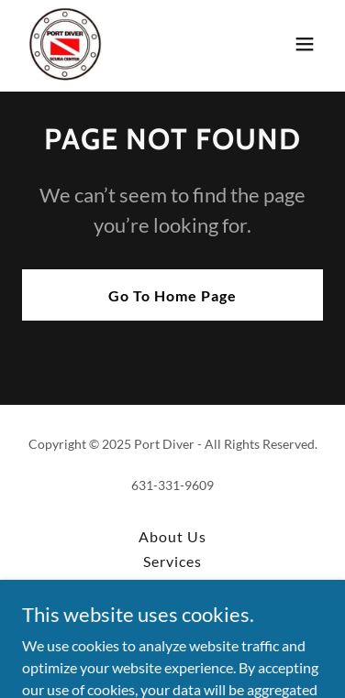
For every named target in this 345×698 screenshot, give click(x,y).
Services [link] (172, 561)
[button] (304, 44)
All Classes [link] (172, 585)
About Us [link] (172, 536)
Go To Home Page (172, 295)
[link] (66, 44)
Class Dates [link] (172, 610)
